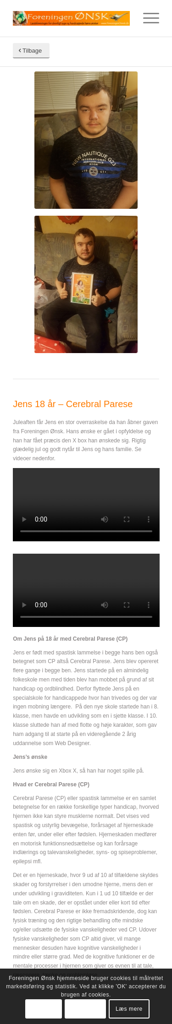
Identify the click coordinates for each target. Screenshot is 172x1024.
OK (43, 1009)
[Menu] (146, 18)
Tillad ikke (85, 1009)
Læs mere (129, 1009)
